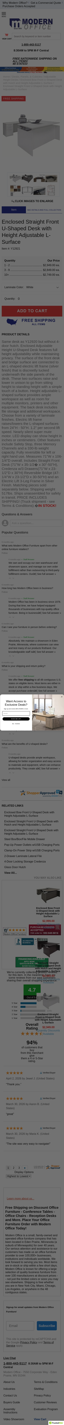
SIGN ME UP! (16, 722)
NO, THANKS (16, 727)
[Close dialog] (61, 699)
